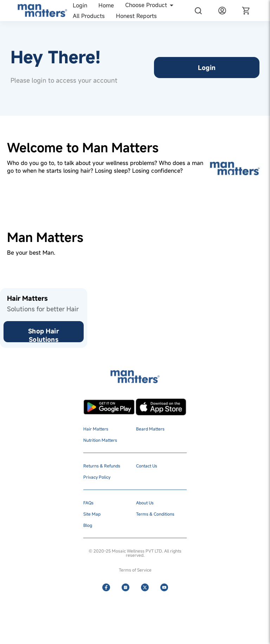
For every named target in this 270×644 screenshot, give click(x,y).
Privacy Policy (96, 477)
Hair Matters (95, 429)
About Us (145, 502)
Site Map (92, 514)
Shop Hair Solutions (43, 334)
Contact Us (146, 466)
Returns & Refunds (101, 466)
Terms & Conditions (155, 514)
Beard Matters (150, 429)
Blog (87, 525)
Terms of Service (135, 570)
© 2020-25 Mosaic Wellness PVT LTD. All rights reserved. (135, 553)
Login (207, 67)
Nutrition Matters (100, 440)
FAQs (88, 502)
